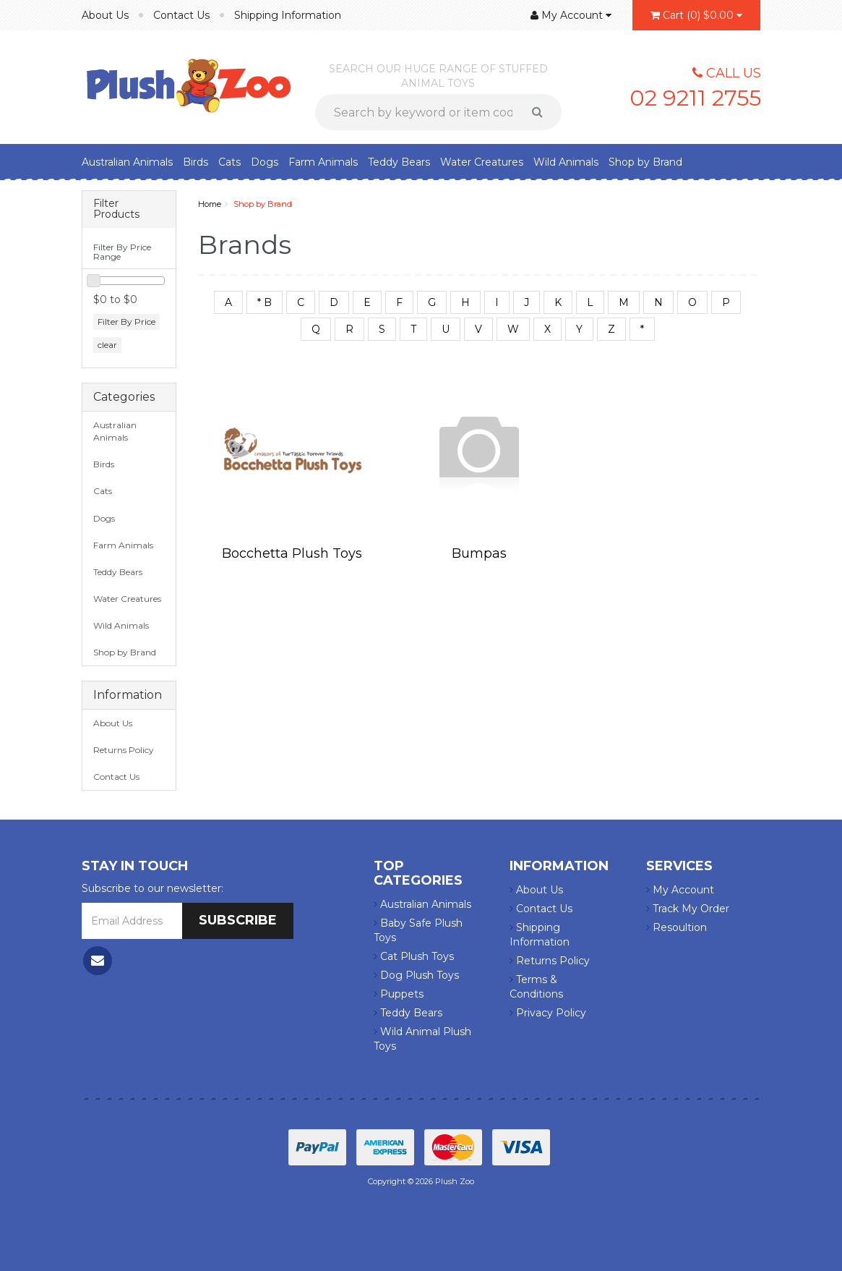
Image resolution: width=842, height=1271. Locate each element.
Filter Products (116, 209)
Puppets (399, 993)
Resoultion (676, 927)
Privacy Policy (548, 1012)
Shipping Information (287, 15)
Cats (229, 162)
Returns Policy (123, 749)
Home (209, 204)
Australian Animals (127, 162)
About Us (105, 15)
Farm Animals (323, 162)
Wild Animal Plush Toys (422, 1039)
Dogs (264, 162)
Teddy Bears (399, 162)
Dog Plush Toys (416, 975)
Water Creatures (481, 162)
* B (264, 302)
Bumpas (479, 553)
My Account (680, 889)
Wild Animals (565, 162)
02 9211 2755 (695, 98)
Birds (195, 162)
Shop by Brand (645, 162)
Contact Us (181, 15)
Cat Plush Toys (414, 956)
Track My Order (687, 908)
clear (107, 344)
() (696, 15)
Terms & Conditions (536, 986)
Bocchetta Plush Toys (292, 553)
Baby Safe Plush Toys (418, 930)
